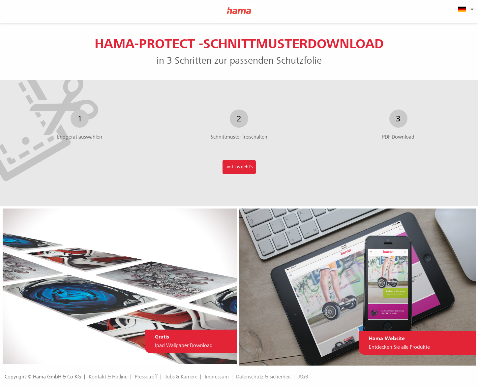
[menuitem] (464, 9)
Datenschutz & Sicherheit (263, 377)
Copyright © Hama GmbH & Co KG (43, 377)
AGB (303, 377)
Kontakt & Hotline (108, 377)
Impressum (217, 377)
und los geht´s (239, 167)
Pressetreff (146, 377)
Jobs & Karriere (181, 377)
